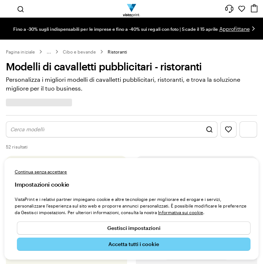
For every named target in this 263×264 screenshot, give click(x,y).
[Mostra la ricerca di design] (111, 129)
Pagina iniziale (20, 51)
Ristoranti (117, 51)
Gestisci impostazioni (134, 228)
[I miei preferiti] (241, 8)
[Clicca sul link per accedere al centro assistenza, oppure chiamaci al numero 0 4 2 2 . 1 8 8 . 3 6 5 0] (229, 9)
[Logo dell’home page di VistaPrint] (132, 9)
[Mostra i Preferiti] (228, 129)
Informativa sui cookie (180, 212)
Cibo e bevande (79, 51)
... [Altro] (49, 52)
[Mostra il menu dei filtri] (248, 129)
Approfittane (234, 29)
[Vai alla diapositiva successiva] (253, 29)
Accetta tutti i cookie (133, 244)
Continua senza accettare (41, 171)
